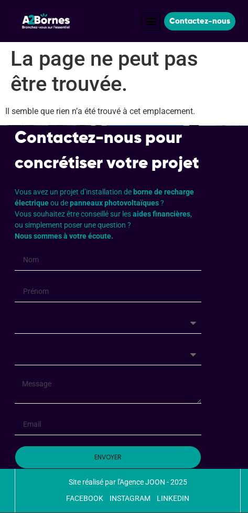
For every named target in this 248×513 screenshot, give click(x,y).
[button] (151, 21)
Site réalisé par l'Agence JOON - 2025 (128, 482)
